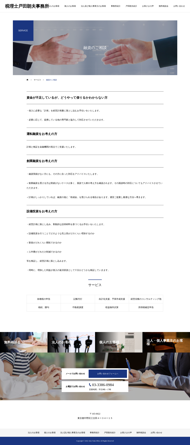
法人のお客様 (53, 6)
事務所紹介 (116, 6)
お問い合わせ (179, 6)
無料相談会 (163, 6)
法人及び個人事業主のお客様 (93, 6)
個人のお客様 (70, 6)
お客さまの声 (148, 6)
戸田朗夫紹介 (131, 6)
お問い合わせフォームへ (107, 374)
